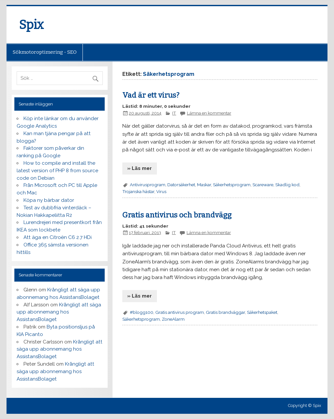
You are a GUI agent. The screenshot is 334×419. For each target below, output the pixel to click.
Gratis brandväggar (225, 312)
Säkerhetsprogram (231, 184)
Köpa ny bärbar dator (48, 200)
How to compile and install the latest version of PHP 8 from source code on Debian (57, 170)
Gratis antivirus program (179, 312)
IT (174, 113)
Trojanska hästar (138, 191)
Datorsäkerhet (181, 184)
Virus (161, 191)
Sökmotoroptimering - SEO (45, 52)
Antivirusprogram (147, 184)
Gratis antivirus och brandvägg (177, 215)
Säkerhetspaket (262, 312)
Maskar (204, 184)
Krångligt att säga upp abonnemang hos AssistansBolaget (59, 312)
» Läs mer (139, 168)
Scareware (262, 184)
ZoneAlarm (173, 319)
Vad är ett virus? (150, 95)
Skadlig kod (287, 184)
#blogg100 (141, 312)
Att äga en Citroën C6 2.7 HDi (57, 237)
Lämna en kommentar (209, 113)
